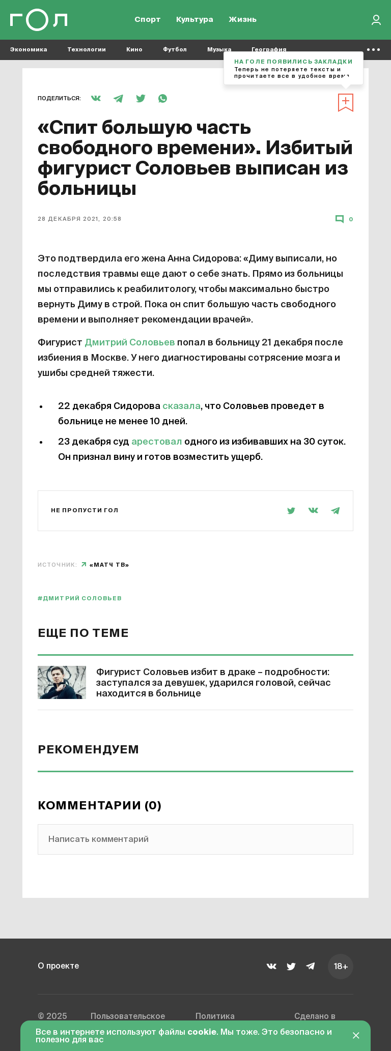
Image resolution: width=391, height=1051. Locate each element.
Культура (194, 20)
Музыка (219, 51)
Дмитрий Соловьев (130, 342)
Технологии (86, 51)
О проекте (59, 966)
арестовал (156, 442)
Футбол (175, 51)
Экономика (28, 51)
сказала (181, 406)
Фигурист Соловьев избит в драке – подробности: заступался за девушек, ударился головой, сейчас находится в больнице (213, 683)
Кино (134, 51)
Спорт (147, 20)
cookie (201, 1033)
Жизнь (243, 20)
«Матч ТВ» (109, 565)
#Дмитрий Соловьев (80, 598)
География (269, 51)
